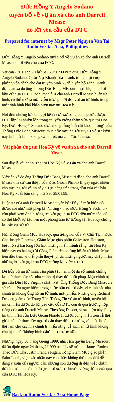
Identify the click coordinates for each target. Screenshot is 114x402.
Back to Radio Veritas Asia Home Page (50, 394)
